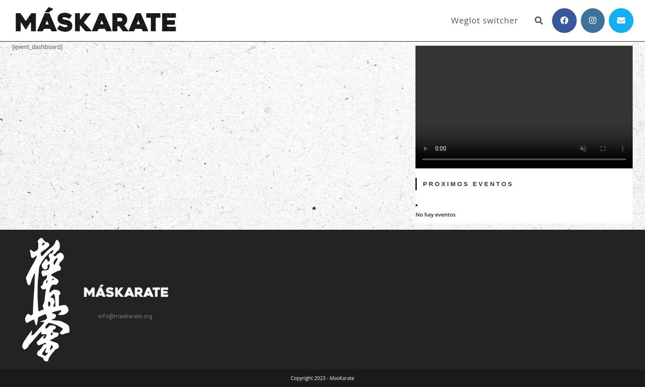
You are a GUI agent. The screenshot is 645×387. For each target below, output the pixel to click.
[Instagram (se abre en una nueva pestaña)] (593, 20)
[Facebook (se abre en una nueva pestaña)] (564, 20)
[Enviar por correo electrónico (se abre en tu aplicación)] (621, 20)
